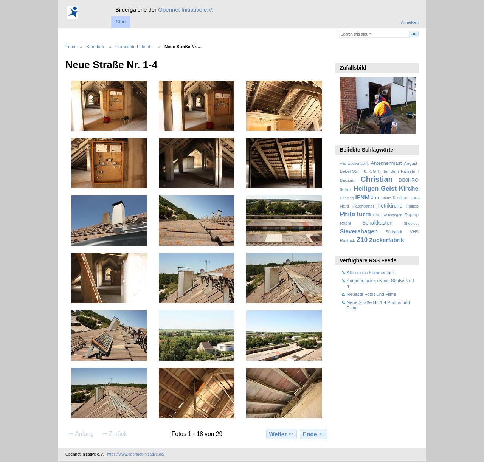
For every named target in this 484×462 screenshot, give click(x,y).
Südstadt (393, 231)
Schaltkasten (377, 223)
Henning (347, 198)
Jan (375, 197)
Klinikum (400, 197)
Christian (376, 179)
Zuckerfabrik (386, 240)
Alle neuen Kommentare (370, 272)
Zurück (114, 433)
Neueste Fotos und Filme (371, 293)
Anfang (81, 433)
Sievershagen (359, 231)
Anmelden (410, 22)
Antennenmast (386, 163)
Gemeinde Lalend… (135, 46)
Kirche (385, 198)
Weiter (281, 434)
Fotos (70, 46)
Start (121, 22)
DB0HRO (409, 180)
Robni (345, 223)
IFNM (362, 197)
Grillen (345, 189)
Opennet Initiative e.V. (185, 9)
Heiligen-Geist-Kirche (386, 188)
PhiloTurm (355, 214)
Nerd (344, 206)
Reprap (412, 214)
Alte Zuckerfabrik (354, 163)
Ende (313, 434)
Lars (414, 197)
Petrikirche (389, 206)
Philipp (412, 206)
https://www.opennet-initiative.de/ (135, 454)
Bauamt (347, 180)
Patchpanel (363, 206)
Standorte (95, 46)
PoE (376, 215)
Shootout (411, 223)
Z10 (362, 239)
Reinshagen (392, 215)
